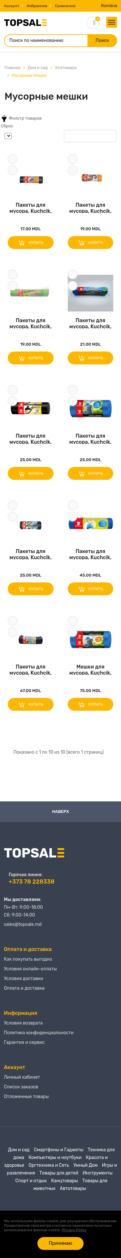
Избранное (37, 6)
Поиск (102, 40)
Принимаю (60, 1243)
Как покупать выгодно (28, 959)
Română (109, 5)
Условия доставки (23, 978)
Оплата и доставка (24, 988)
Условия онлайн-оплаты (30, 969)
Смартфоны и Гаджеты (59, 1150)
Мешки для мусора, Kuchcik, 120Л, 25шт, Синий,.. (90, 669)
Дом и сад (38, 67)
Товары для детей (58, 1173)
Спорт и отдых (31, 1181)
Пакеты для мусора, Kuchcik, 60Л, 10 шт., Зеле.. (30, 323)
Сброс (7, 126)
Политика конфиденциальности (39, 1032)
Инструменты (98, 1173)
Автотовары (73, 1188)
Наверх (60, 811)
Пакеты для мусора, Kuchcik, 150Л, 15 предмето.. (30, 669)
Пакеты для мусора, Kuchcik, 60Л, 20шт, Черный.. (30, 207)
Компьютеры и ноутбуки (54, 1157)
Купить (30, 243)
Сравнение (65, 6)
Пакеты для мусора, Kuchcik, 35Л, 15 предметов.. (90, 207)
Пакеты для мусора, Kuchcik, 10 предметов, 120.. (90, 554)
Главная (12, 67)
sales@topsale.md (23, 924)
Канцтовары (64, 1181)
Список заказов (21, 1087)
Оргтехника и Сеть (49, 1165)
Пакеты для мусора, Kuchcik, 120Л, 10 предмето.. (30, 438)
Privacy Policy (74, 1230)
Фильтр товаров (21, 118)
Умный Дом (85, 1165)
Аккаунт (11, 6)
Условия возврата (23, 1023)
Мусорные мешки (29, 75)
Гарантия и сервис (24, 1042)
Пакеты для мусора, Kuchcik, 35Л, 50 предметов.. (30, 554)
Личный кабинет (22, 1077)
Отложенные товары (26, 1096)
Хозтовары (66, 67)
